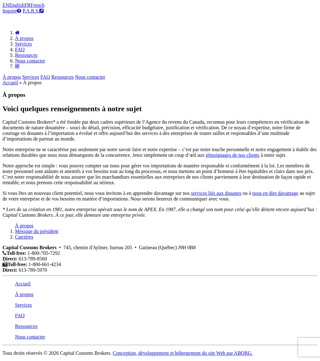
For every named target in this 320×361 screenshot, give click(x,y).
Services (23, 44)
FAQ (20, 49)
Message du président (36, 231)
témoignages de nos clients (232, 155)
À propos (24, 38)
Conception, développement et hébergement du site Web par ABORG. (183, 353)
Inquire (11, 10)
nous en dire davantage (275, 193)
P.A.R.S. (33, 10)
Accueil (10, 82)
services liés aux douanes (216, 193)
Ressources (26, 55)
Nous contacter (30, 60)
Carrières (24, 237)
